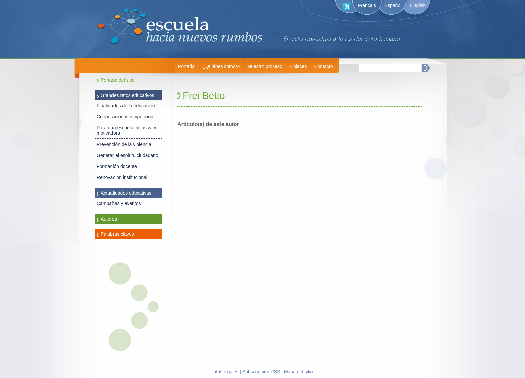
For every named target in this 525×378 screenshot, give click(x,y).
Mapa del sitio (298, 371)
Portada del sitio (117, 80)
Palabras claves (117, 234)
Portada (186, 66)
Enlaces (298, 66)
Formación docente (117, 166)
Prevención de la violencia (124, 144)
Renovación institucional (122, 177)
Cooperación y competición (125, 116)
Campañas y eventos (119, 203)
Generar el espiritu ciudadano (127, 155)
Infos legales (225, 371)
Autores (109, 219)
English (418, 5)
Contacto (323, 66)
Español (393, 5)
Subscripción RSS (261, 371)
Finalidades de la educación (126, 105)
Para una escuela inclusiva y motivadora (126, 130)
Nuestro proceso (265, 66)
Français (367, 5)
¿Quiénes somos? (222, 66)
